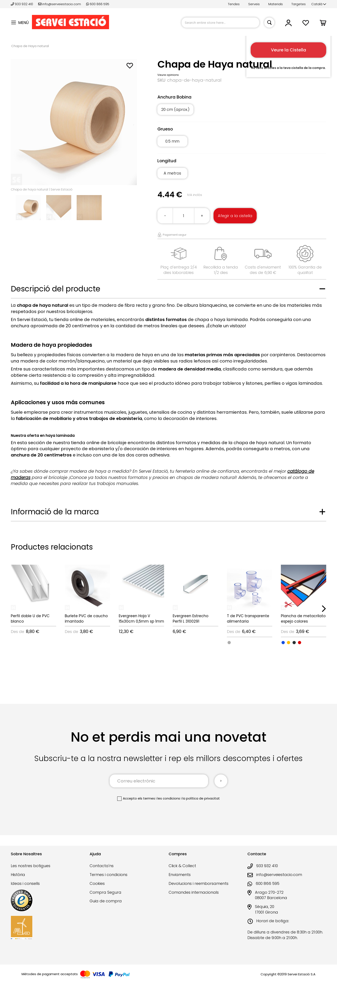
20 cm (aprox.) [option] (175, 109)
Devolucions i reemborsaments (198, 883)
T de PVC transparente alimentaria (248, 618)
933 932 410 (22, 4)
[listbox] (241, 112)
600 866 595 (97, 4)
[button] (318, 4)
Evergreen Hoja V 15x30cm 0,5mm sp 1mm (141, 618)
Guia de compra (106, 901)
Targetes (298, 4)
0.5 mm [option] (172, 141)
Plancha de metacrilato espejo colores (303, 618)
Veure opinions (168, 75)
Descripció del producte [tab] (55, 288)
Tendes (234, 4)
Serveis (254, 4)
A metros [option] (172, 173)
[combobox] (220, 22)
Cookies (97, 883)
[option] (229, 642)
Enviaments (180, 874)
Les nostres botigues (30, 865)
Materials (275, 4)
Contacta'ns (102, 865)
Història (18, 874)
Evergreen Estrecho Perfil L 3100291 (190, 618)
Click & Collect (182, 865)
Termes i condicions (108, 874)
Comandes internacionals (194, 892)
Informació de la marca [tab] (55, 511)
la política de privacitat (201, 798)
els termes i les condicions (159, 798)
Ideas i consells (25, 883)
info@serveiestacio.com (59, 4)
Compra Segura (105, 892)
